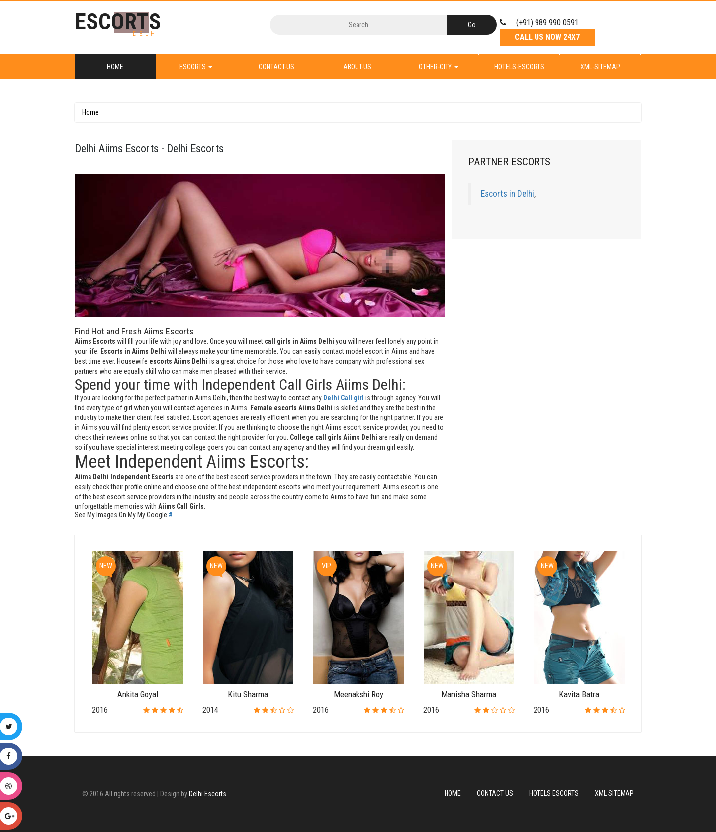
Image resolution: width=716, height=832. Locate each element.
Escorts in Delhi (507, 194)
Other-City (438, 67)
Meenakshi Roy (358, 694)
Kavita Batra (579, 694)
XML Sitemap (614, 793)
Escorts (195, 67)
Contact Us (495, 793)
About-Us (357, 67)
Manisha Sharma (468, 694)
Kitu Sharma (248, 694)
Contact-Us (276, 67)
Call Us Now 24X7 (547, 37)
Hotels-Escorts (519, 67)
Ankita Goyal (137, 694)
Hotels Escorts (554, 793)
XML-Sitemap (600, 67)
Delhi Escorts (207, 794)
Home (115, 67)
